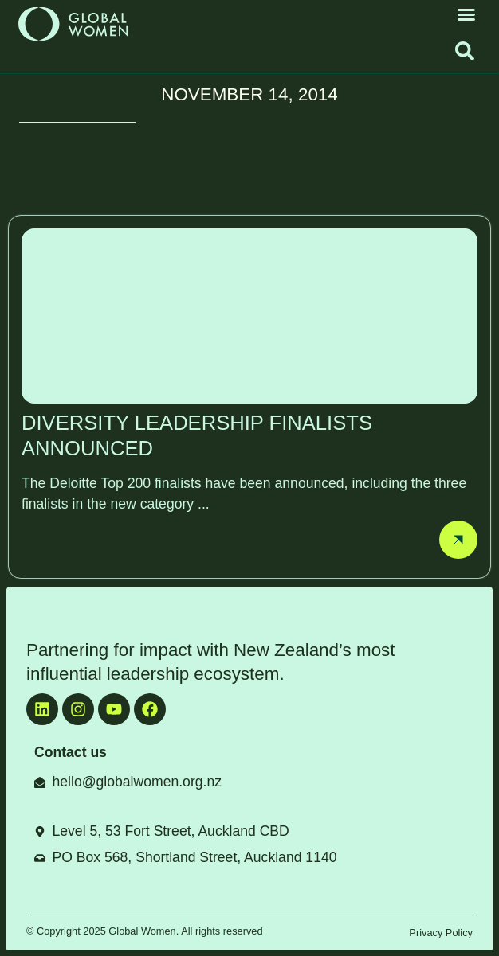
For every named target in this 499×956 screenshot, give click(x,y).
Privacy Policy (441, 932)
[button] (466, 14)
